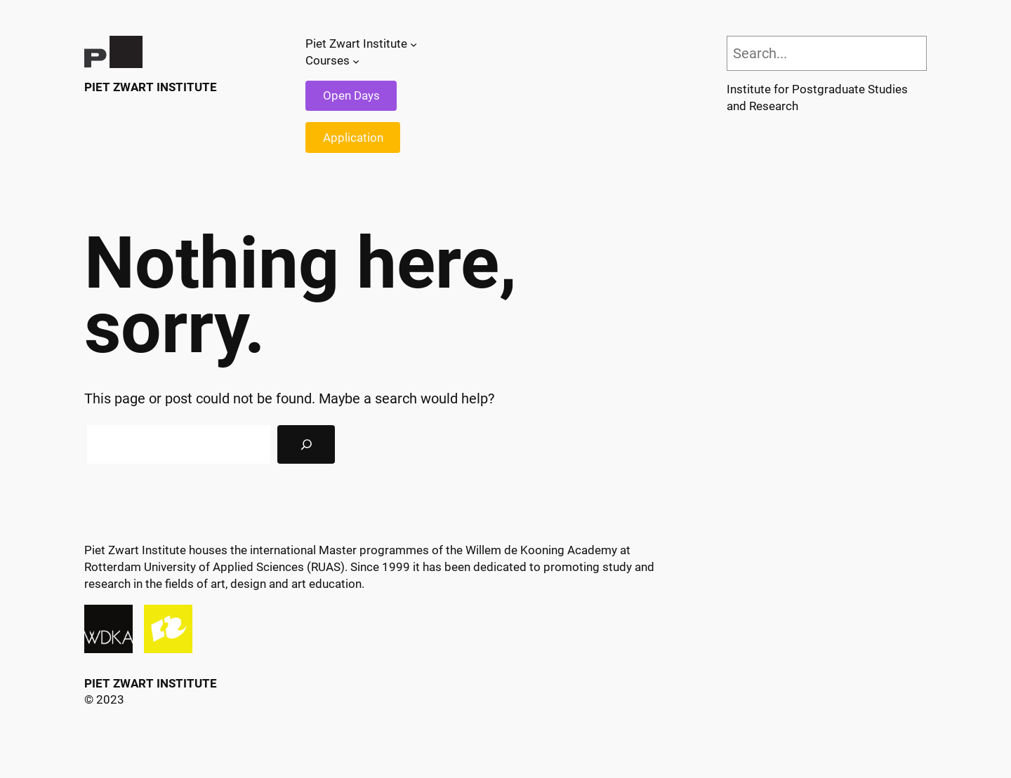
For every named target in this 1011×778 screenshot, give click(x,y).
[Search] (306, 444)
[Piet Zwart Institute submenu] (413, 44)
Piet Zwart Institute (150, 87)
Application (353, 137)
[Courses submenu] (355, 61)
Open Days (351, 95)
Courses (327, 60)
